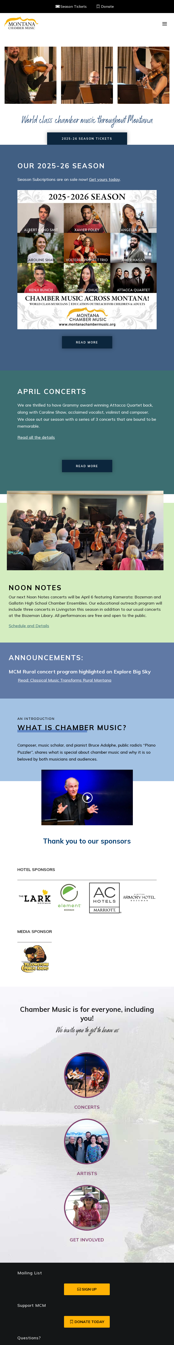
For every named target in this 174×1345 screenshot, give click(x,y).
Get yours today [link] (104, 179)
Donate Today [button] (89, 1321)
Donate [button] (107, 6)
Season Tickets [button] (73, 6)
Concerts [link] (87, 1107)
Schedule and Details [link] (29, 625)
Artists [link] (87, 1173)
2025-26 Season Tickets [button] (87, 138)
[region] (87, 75)
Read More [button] (87, 342)
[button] (164, 23)
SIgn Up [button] (89, 1289)
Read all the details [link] (36, 437)
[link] (21, 23)
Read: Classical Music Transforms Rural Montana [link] (64, 680)
